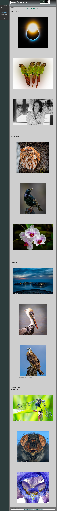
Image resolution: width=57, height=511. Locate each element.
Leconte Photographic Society (4, 5)
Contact (2, 9)
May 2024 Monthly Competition (33, 8)
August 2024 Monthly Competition (28, 509)
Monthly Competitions (4, 12)
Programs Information (4, 14)
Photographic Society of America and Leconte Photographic (4, 18)
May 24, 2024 (12, 7)
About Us (2, 7)
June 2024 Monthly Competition (38, 509)
